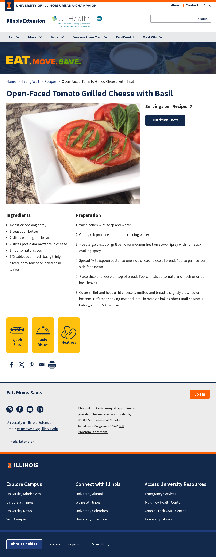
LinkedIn (40, 409)
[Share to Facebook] (11, 364)
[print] (52, 364)
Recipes (50, 81)
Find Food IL (125, 37)
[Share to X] (21, 364)
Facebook (19, 409)
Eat (11, 37)
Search (203, 18)
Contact (192, 5)
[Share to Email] (42, 364)
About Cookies (24, 544)
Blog (207, 5)
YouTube (30, 409)
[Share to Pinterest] (31, 364)
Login (199, 394)
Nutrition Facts (165, 120)
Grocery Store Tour (87, 37)
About (176, 5)
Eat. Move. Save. (24, 392)
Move (32, 37)
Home (11, 81)
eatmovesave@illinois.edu (37, 429)
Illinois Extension (26, 21)
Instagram (9, 409)
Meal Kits (150, 37)
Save (54, 37)
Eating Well (30, 81)
